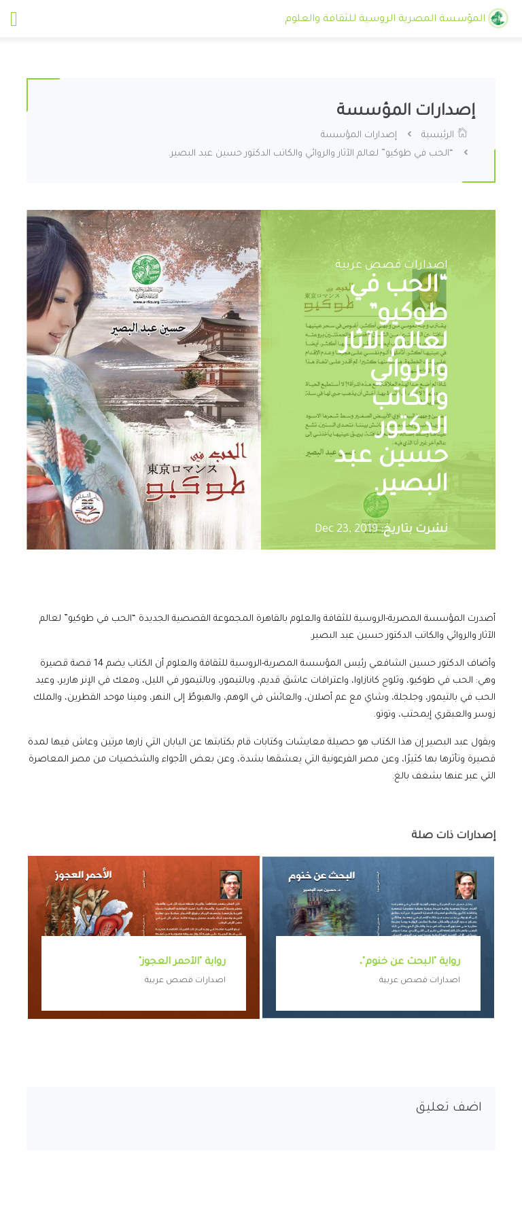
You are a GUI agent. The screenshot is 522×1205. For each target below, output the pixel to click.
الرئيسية (444, 135)
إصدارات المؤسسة (359, 135)
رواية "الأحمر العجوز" (182, 962)
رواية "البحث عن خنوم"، (410, 962)
